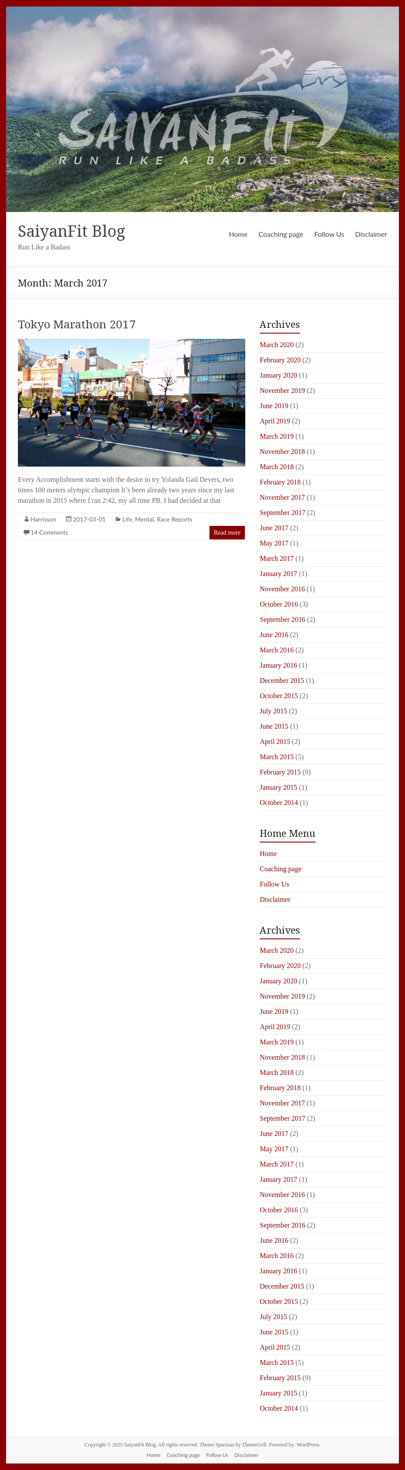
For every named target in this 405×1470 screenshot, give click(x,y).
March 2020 (277, 344)
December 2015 (282, 680)
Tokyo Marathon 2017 (77, 324)
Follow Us (329, 234)
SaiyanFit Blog (71, 231)
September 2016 (282, 619)
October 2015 (279, 695)
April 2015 (275, 741)
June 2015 (274, 726)
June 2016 (274, 634)
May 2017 (274, 543)
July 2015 (273, 711)
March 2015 (277, 757)
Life (127, 519)
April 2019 (275, 421)
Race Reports (174, 519)
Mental (144, 519)
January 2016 (278, 665)
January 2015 (278, 787)
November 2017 (282, 497)
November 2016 (282, 589)
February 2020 (280, 360)
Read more (227, 532)
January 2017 (278, 573)
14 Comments (49, 532)
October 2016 (279, 604)
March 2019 (277, 436)
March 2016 (277, 650)
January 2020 (278, 375)
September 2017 (282, 512)
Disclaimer (371, 234)
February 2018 (280, 482)
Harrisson (43, 519)
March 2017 (277, 558)
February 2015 (280, 772)
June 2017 (274, 528)
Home (238, 234)
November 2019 (282, 390)
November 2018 (282, 451)
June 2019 (274, 405)
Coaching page (280, 234)
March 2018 (277, 467)
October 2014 (279, 802)
